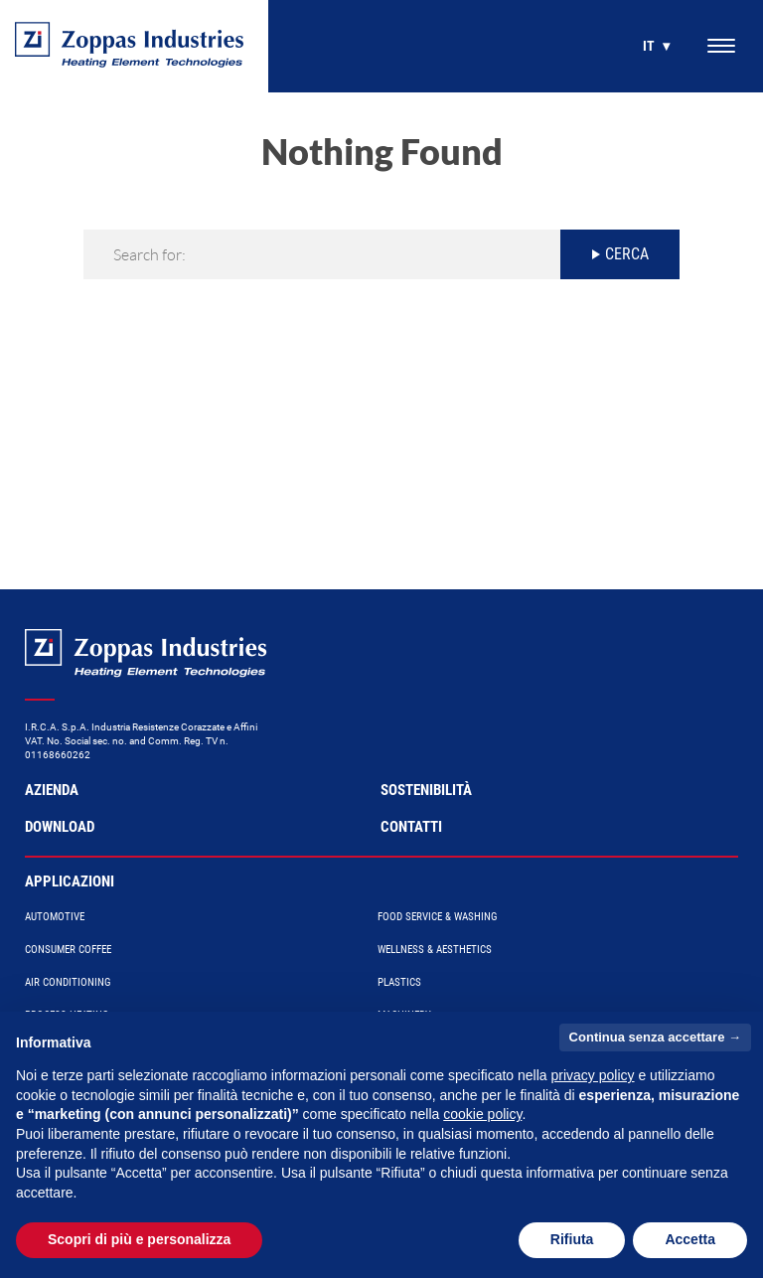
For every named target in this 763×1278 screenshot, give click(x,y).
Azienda (51, 790)
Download (59, 827)
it (649, 46)
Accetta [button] (690, 1239)
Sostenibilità (426, 790)
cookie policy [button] (482, 1114)
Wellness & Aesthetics (435, 949)
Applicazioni (69, 881)
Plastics (399, 982)
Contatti (411, 827)
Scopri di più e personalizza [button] (139, 1239)
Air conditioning (68, 982)
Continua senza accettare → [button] (655, 1037)
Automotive (54, 916)
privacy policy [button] (593, 1075)
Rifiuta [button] (572, 1239)
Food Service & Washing (438, 916)
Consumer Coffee (68, 949)
